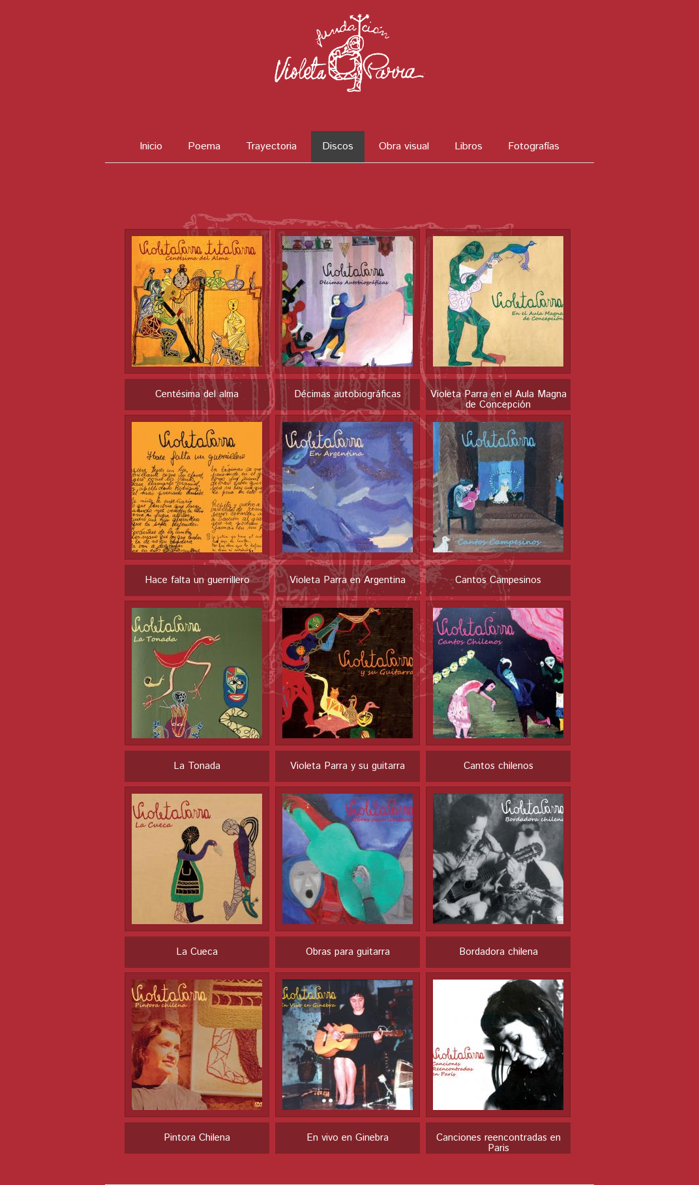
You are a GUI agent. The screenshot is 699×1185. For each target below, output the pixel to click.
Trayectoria (271, 146)
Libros (468, 146)
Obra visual (404, 146)
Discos (337, 146)
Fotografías (533, 146)
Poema (204, 146)
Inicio (151, 146)
